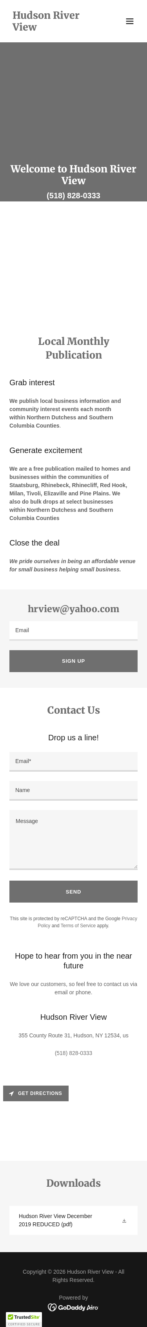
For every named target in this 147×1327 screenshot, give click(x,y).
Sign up (73, 661)
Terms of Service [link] (78, 925)
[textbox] (73, 631)
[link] (54, 28)
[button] (130, 21)
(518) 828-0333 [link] (73, 195)
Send (73, 892)
